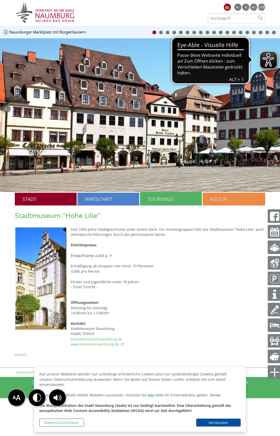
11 (221, 32)
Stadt (29, 199)
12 (227, 32)
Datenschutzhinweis (61, 422)
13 (234, 32)
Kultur (218, 199)
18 (267, 32)
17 (261, 32)
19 (274, 32)
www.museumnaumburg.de (95, 344)
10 (214, 32)
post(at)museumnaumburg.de (96, 339)
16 (254, 32)
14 (241, 32)
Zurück (21, 354)
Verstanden (218, 422)
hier (151, 395)
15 (247, 32)
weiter (273, 109)
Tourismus (161, 199)
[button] (57, 398)
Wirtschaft (98, 199)
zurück (7, 109)
